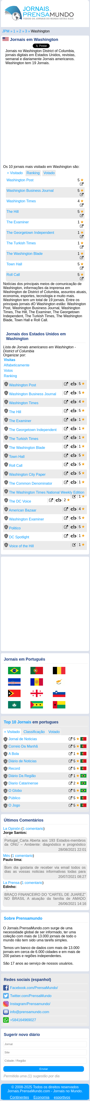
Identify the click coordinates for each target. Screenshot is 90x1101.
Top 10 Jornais (17, 722)
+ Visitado (15, 173)
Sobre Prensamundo (23, 918)
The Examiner (17, 222)
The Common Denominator (30, 483)
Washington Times (21, 201)
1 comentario (33, 829)
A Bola (14, 754)
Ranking (10, 376)
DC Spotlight (19, 537)
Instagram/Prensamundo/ (30, 1004)
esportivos (62, 1097)
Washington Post (19, 180)
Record (14, 768)
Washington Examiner (26, 519)
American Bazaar (22, 510)
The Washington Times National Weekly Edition (46, 492)
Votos (8, 370)
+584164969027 (23, 1020)
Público (14, 798)
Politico (15, 528)
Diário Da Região (22, 776)
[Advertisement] (45, 113)
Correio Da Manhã (23, 746)
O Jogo (14, 805)
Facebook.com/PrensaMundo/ (34, 988)
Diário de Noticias (22, 761)
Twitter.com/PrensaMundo (30, 996)
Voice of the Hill (21, 546)
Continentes (19, 1097)
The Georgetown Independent (30, 233)
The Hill (12, 211)
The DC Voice (20, 501)
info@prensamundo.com (29, 1012)
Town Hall (14, 264)
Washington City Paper (27, 474)
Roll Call (13, 275)
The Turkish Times (21, 243)
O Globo (15, 790)
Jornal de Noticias (23, 739)
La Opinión (11, 829)
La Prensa (11, 883)
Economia (41, 1097)
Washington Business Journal (30, 190)
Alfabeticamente (17, 365)
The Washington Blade (24, 254)
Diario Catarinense (23, 783)
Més (6, 856)
